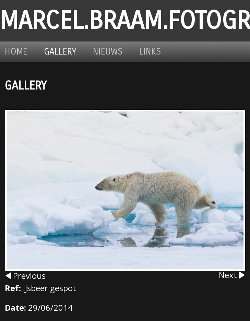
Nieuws (108, 51)
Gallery (60, 51)
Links (150, 51)
